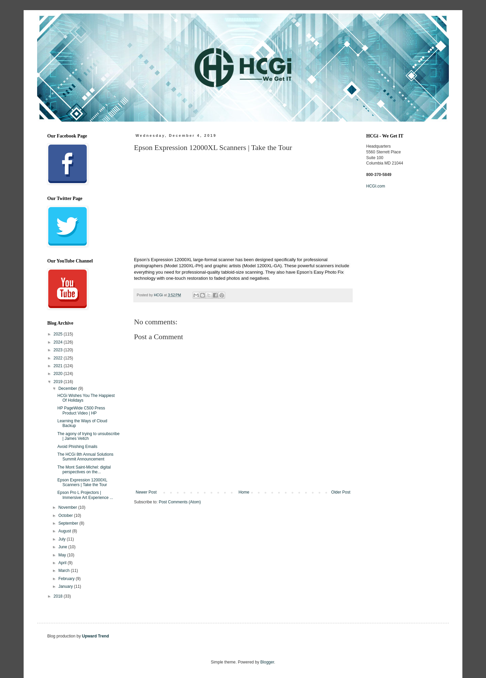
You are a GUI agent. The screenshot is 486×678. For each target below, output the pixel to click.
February (67, 578)
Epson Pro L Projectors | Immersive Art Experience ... (85, 495)
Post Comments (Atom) (180, 502)
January (66, 586)
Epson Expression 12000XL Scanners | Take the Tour (82, 482)
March (64, 570)
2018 (59, 596)
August (65, 531)
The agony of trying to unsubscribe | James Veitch (88, 436)
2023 (59, 350)
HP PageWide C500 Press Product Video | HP (81, 410)
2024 (59, 342)
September (68, 523)
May (62, 555)
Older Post (340, 492)
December (68, 388)
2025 (59, 334)
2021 (59, 365)
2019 (59, 381)
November (68, 507)
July (62, 539)
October (66, 515)
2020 (59, 373)
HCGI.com (375, 186)
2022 (59, 358)
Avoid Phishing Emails (77, 446)
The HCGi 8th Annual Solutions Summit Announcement (85, 456)
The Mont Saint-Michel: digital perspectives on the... (84, 469)
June (63, 547)
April (63, 562)
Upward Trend (95, 636)
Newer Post (146, 492)
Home (244, 492)
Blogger (267, 662)
